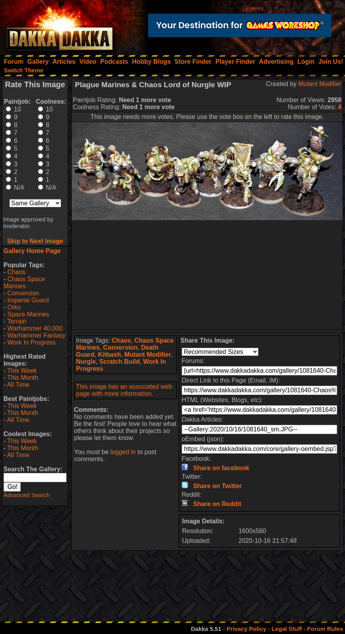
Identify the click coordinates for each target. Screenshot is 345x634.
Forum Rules (325, 628)
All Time (18, 384)
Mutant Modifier (319, 84)
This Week (21, 370)
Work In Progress (31, 342)
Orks (14, 307)
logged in (123, 452)
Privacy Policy (246, 628)
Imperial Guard (28, 300)
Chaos (16, 272)
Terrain (16, 321)
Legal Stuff (286, 628)
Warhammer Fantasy (36, 335)
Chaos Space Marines (24, 282)
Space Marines (28, 314)
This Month (22, 377)
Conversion (23, 293)
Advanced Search (27, 495)
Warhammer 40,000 (35, 328)
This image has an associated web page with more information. (124, 390)
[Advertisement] (207, 275)
